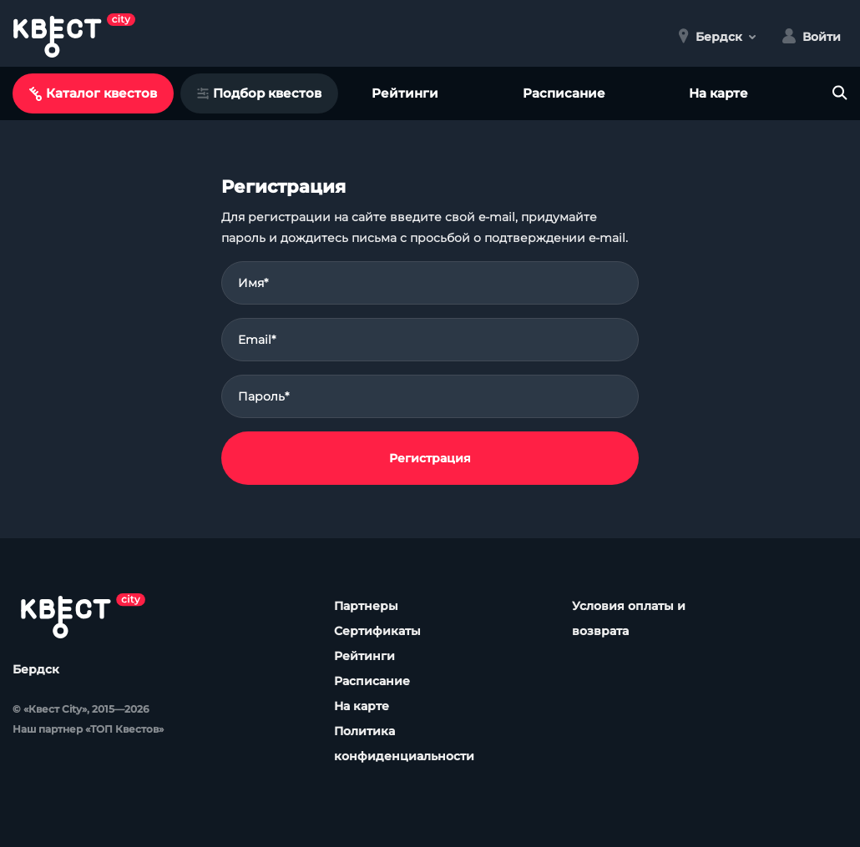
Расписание (564, 93)
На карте (718, 93)
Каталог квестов (93, 93)
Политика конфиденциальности (404, 743)
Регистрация (430, 458)
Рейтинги (405, 93)
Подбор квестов (259, 93)
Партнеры (366, 605)
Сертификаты (377, 630)
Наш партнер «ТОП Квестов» (88, 729)
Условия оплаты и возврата (628, 618)
